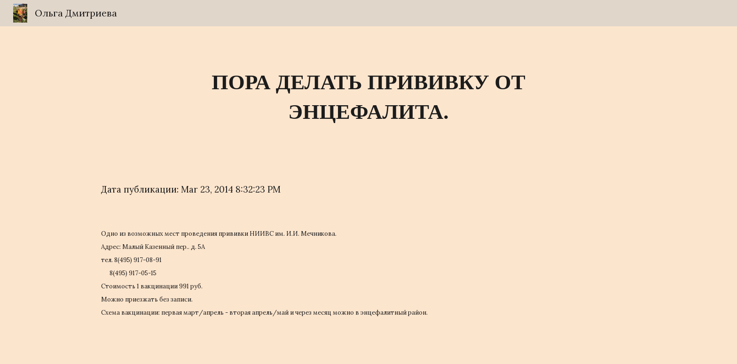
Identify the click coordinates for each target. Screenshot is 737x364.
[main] (368, 97)
